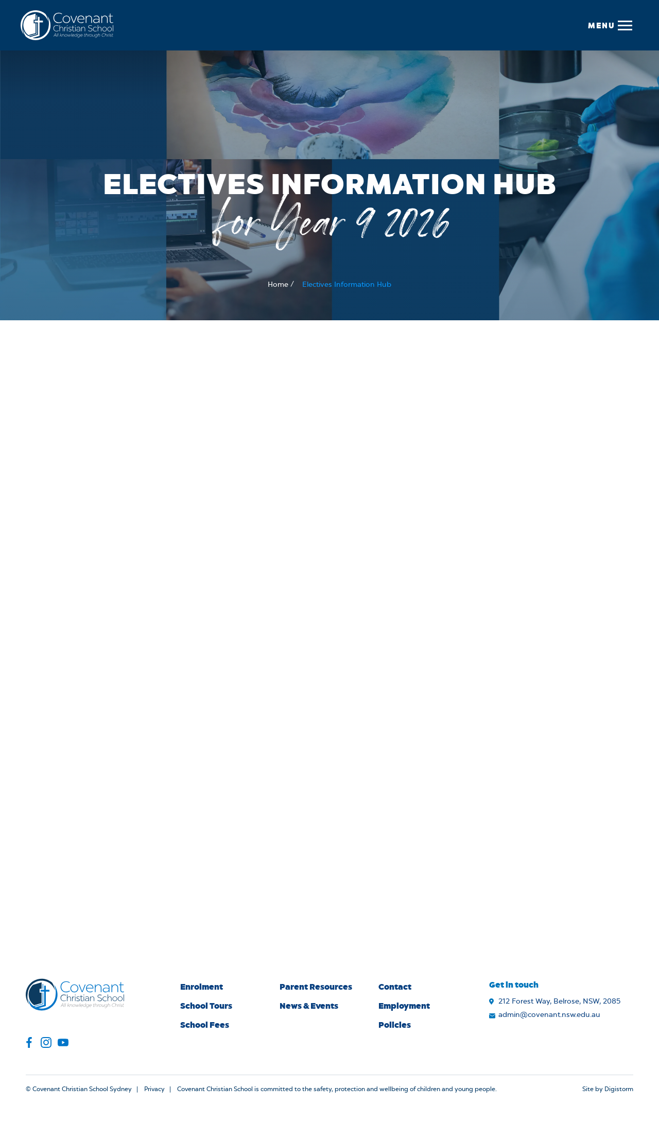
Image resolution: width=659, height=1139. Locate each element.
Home (278, 284)
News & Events (309, 1005)
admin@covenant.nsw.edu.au (549, 1015)
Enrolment (201, 986)
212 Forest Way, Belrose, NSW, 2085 (559, 1001)
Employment (404, 1005)
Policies (394, 1024)
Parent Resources (316, 986)
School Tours (206, 1005)
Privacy (154, 1089)
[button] (609, 25)
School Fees (204, 1024)
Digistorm (618, 1089)
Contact (394, 986)
